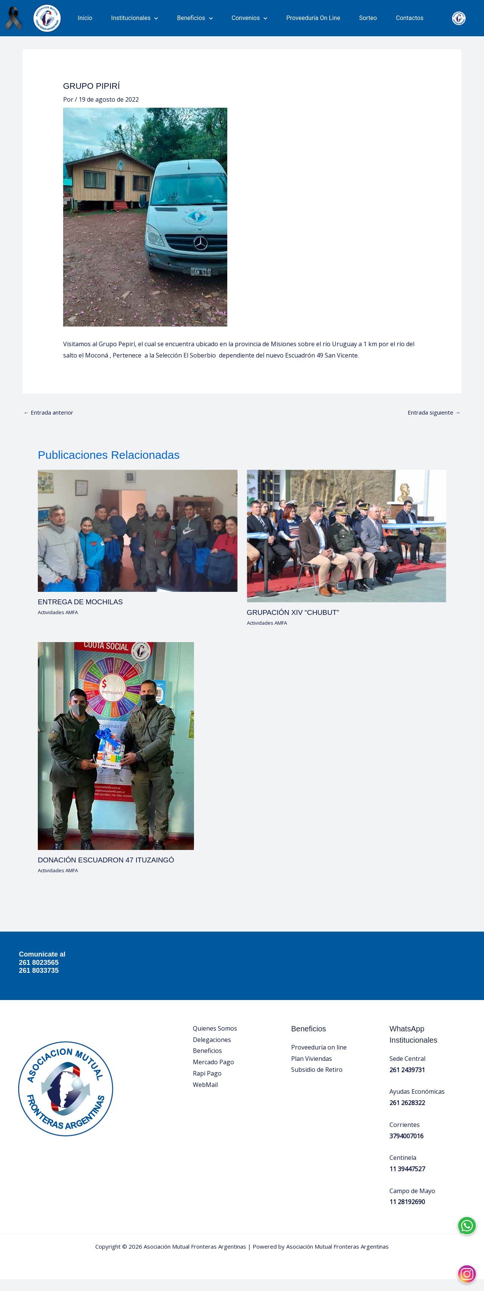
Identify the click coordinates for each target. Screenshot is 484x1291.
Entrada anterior (50, 424)
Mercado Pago (213, 1074)
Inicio (85, 18)
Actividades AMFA (60, 624)
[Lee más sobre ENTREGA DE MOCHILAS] (137, 542)
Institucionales (134, 18)
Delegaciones (212, 1051)
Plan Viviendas (311, 1070)
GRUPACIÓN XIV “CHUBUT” (296, 624)
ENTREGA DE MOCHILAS (83, 614)
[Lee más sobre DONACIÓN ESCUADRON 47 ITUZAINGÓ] (116, 757)
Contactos (410, 18)
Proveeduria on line (319, 1059)
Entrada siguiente (432, 424)
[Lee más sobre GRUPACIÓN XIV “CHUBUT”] (347, 547)
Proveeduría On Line (313, 18)
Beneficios (195, 18)
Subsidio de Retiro (317, 1081)
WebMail (205, 1096)
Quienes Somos (215, 1040)
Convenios (250, 18)
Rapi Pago (207, 1085)
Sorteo (368, 18)
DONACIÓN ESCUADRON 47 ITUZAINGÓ (110, 872)
